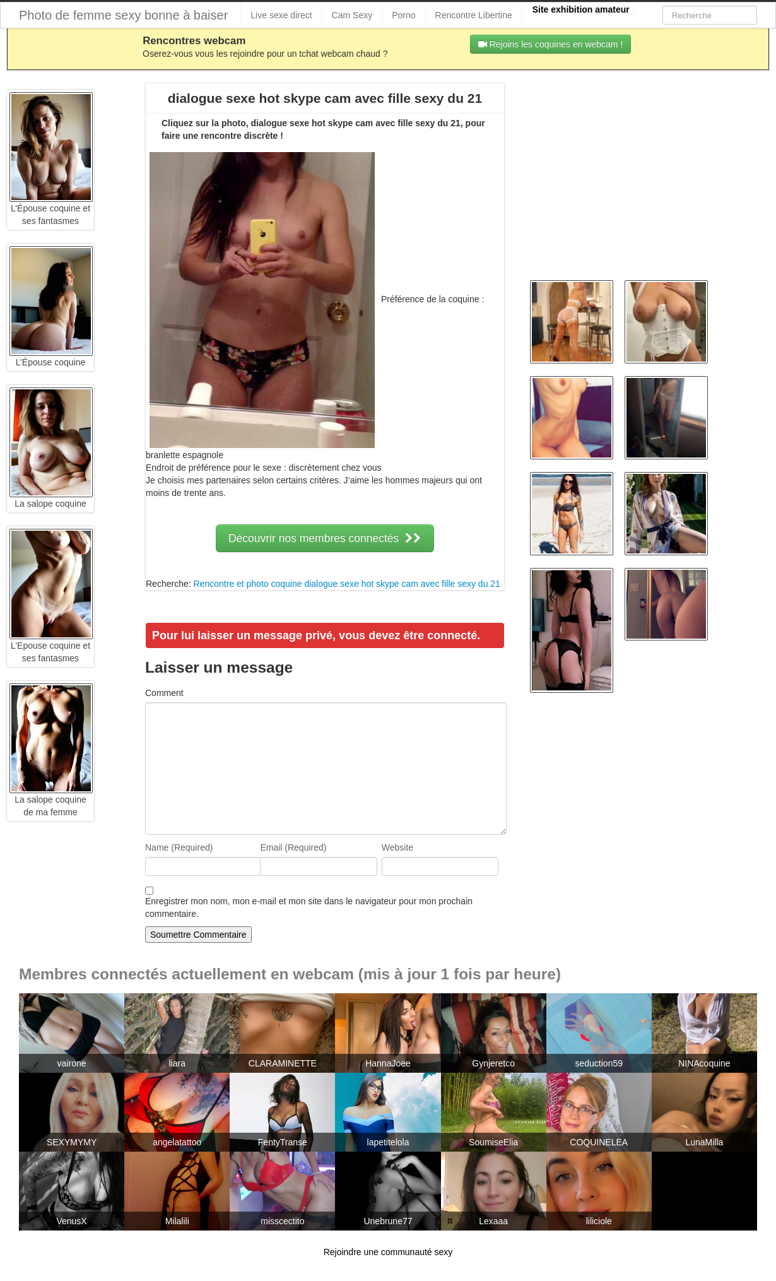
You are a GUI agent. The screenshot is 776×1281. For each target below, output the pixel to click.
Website (397, 847)
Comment (164, 693)
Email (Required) (293, 847)
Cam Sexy (352, 15)
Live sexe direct (281, 15)
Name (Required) (179, 847)
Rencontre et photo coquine (247, 584)
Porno (403, 15)
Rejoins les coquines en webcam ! (550, 44)
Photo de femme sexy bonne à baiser (123, 15)
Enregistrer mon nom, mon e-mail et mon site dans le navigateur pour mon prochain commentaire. (309, 907)
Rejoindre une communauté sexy (388, 1252)
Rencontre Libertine (473, 15)
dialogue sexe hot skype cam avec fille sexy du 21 (402, 584)
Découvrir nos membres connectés (324, 538)
